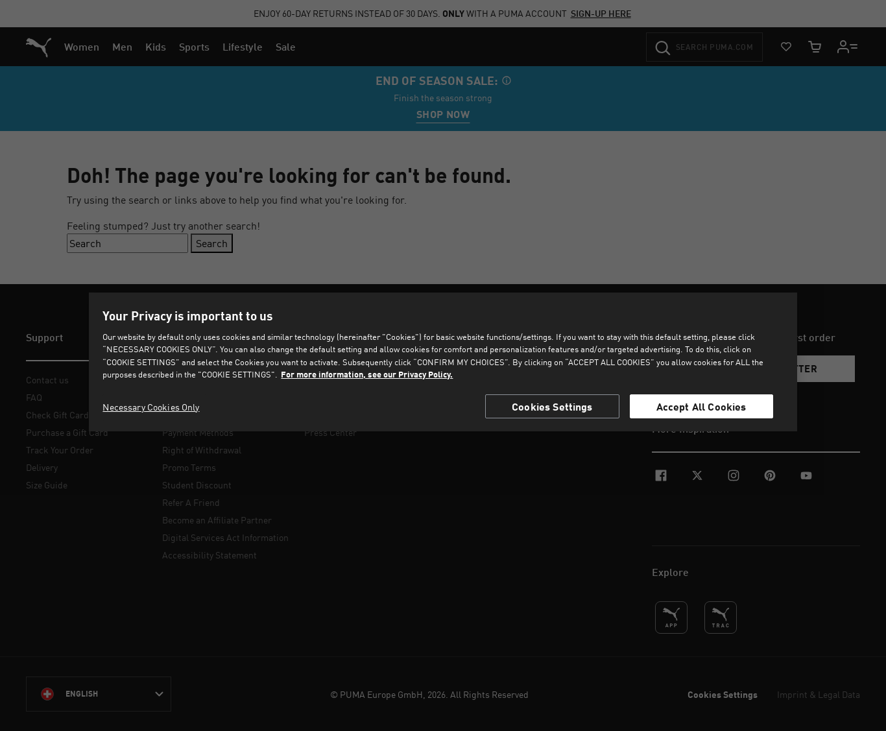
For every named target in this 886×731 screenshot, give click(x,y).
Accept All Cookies (701, 406)
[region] (443, 362)
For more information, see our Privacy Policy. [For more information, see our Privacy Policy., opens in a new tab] (367, 374)
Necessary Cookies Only (150, 407)
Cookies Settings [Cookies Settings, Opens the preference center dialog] (552, 406)
